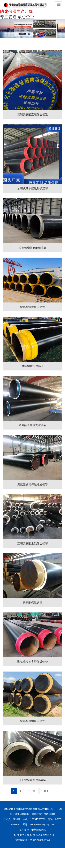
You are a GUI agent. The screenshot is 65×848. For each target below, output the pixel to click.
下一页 (31, 791)
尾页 (46, 791)
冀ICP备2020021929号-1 (40, 834)
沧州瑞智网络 (38, 829)
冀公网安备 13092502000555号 (32, 840)
